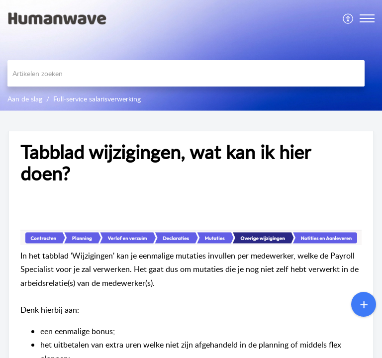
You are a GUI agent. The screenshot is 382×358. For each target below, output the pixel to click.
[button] (348, 18)
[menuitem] (348, 18)
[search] (186, 73)
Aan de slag (24, 98)
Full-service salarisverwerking (97, 98)
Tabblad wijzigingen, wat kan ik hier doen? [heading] (165, 163)
